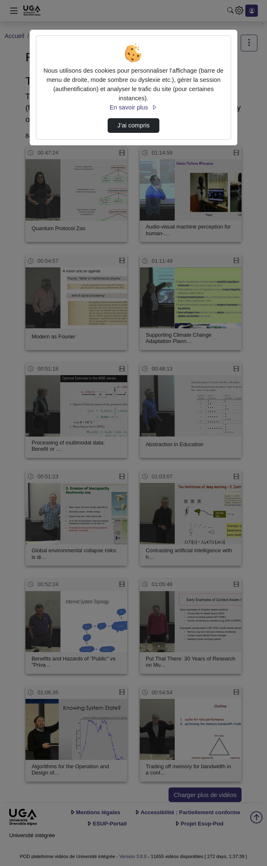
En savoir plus (133, 107)
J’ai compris (133, 125)
